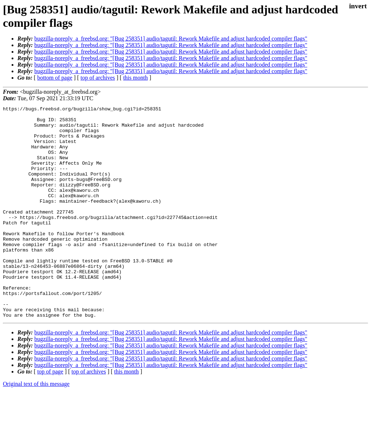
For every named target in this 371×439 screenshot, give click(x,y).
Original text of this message (36, 426)
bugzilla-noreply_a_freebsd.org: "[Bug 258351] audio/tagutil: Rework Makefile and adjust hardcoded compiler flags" (170, 38)
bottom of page (54, 78)
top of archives (97, 78)
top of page (50, 414)
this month (135, 78)
